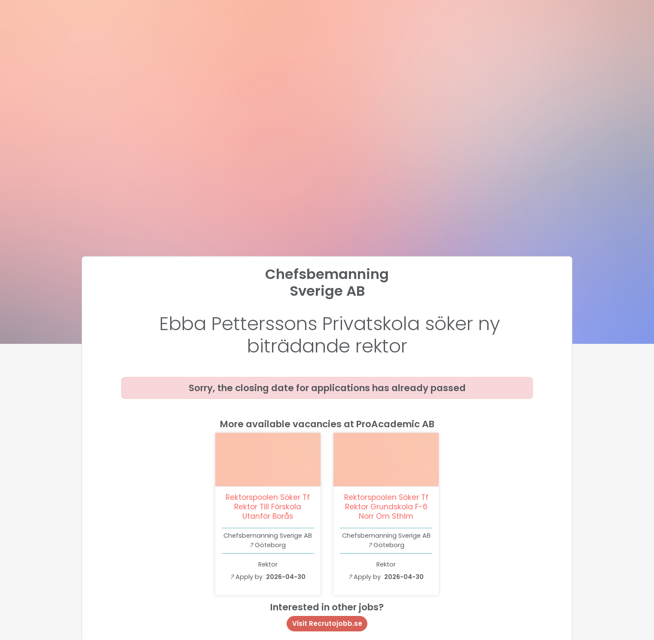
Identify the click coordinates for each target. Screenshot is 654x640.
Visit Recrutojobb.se (327, 623)
